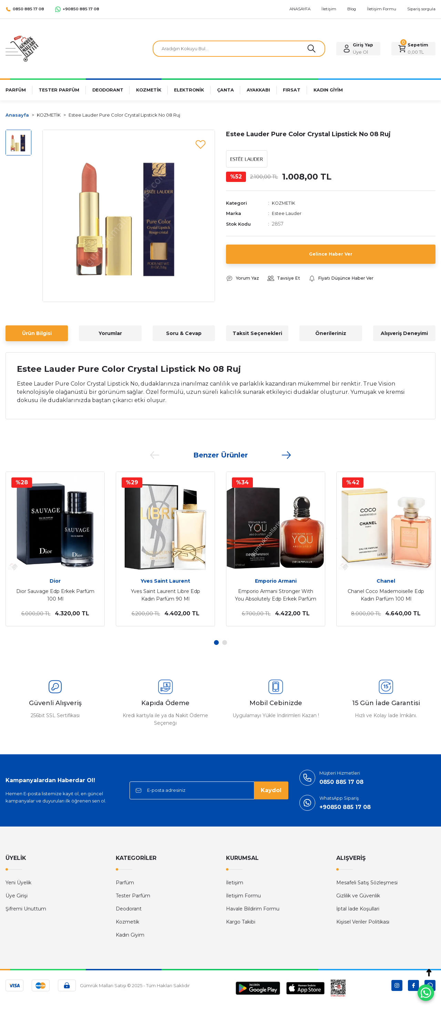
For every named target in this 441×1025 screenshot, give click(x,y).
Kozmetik (127, 922)
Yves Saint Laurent (165, 581)
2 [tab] (224, 642)
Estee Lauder (288, 215)
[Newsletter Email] (209, 790)
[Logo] (22, 48)
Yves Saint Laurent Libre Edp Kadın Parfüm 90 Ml (165, 595)
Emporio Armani (276, 581)
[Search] (239, 49)
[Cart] (413, 49)
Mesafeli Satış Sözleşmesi (367, 883)
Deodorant (129, 909)
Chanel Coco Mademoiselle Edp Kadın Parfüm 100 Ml (386, 595)
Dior (55, 581)
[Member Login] (358, 49)
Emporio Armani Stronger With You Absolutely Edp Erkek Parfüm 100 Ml (275, 595)
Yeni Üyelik (18, 883)
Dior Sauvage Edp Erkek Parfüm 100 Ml (55, 595)
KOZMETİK (285, 205)
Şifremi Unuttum (26, 909)
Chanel (386, 581)
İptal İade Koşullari (357, 909)
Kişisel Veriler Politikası (362, 922)
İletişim (234, 883)
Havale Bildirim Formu (252, 909)
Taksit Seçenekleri (257, 333)
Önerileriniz (330, 333)
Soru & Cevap (184, 333)
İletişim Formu (243, 896)
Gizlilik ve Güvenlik (358, 896)
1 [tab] (216, 642)
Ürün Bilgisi (37, 333)
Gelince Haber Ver (330, 255)
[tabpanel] (55, 549)
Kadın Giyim (130, 935)
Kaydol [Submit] (271, 790)
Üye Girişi (17, 896)
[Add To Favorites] (200, 144)
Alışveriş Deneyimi (404, 333)
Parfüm (125, 883)
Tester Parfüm (133, 896)
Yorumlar (110, 333)
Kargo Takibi (240, 922)
